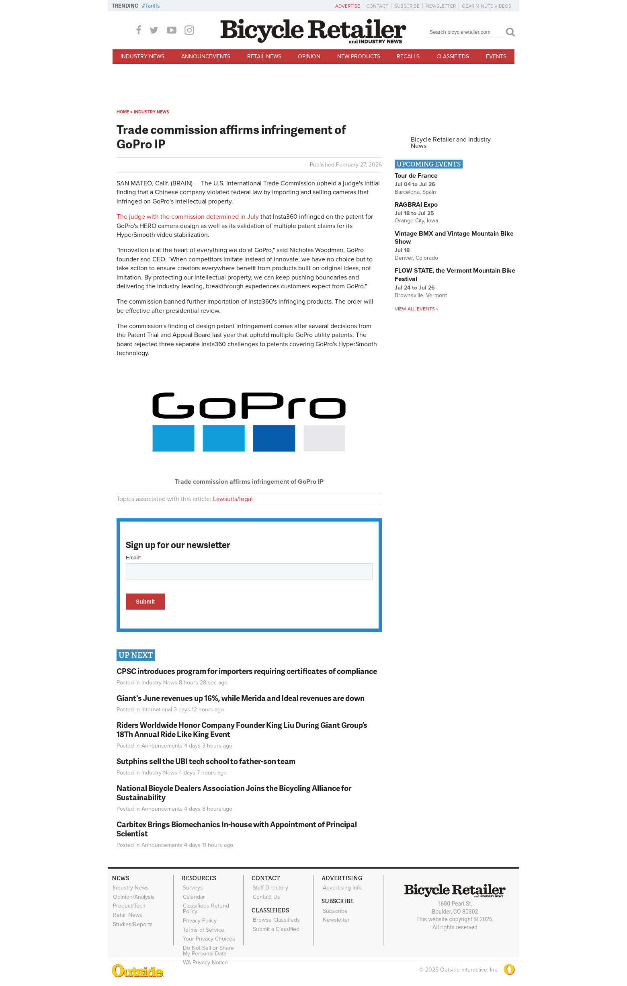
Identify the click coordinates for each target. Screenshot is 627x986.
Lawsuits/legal (233, 499)
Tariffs (152, 5)
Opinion (309, 56)
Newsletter (441, 6)
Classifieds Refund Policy (205, 907)
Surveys (192, 887)
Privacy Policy (199, 918)
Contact (377, 6)
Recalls (408, 56)
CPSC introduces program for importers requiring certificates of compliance (247, 671)
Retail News (264, 56)
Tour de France (416, 176)
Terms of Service (202, 926)
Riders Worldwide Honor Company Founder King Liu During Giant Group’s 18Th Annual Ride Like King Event (242, 729)
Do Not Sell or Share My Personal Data (212, 946)
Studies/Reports (132, 921)
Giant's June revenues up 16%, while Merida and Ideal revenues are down (241, 697)
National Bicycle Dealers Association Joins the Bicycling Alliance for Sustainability (234, 793)
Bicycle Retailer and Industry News (451, 143)
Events (496, 56)
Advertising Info (341, 887)
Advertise (347, 6)
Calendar (193, 896)
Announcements (205, 56)
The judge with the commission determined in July (188, 217)
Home (123, 112)
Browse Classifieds (275, 918)
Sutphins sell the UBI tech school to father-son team (206, 761)
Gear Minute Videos (486, 6)
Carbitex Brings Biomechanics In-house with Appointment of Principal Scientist (237, 829)
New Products (358, 56)
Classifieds (452, 56)
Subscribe (407, 6)
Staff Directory (269, 887)
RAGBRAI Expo (416, 205)
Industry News (142, 56)
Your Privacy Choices (208, 935)
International (156, 709)
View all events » (416, 309)
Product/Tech (128, 904)
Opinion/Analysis (133, 896)
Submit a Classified (275, 926)
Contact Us (265, 896)
